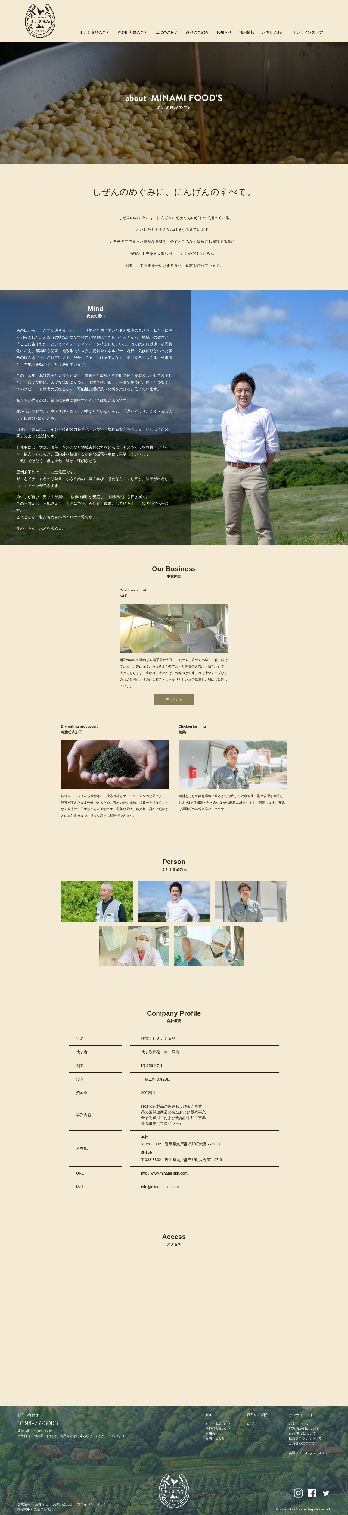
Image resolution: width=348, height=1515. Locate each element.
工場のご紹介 (167, 32)
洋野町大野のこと (132, 32)
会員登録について (302, 1443)
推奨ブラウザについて (305, 1438)
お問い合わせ (273, 32)
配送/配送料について (304, 1428)
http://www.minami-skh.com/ (164, 1173)
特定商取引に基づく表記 (35, 1509)
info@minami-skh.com (160, 1187)
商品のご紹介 (197, 32)
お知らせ (224, 32)
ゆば (250, 1423)
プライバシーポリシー (93, 1504)
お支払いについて (302, 1423)
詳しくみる (174, 700)
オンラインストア (308, 32)
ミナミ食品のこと (94, 32)
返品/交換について (302, 1433)
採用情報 (246, 32)
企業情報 (23, 1504)
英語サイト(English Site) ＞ (308, 1453)
